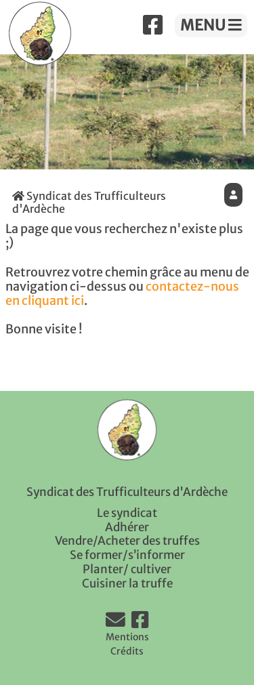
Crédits (127, 651)
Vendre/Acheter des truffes (127, 540)
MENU (211, 25)
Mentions (127, 637)
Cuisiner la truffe (127, 583)
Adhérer (127, 527)
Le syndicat (127, 512)
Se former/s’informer (127, 554)
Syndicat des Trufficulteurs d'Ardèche (89, 202)
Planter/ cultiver (127, 569)
